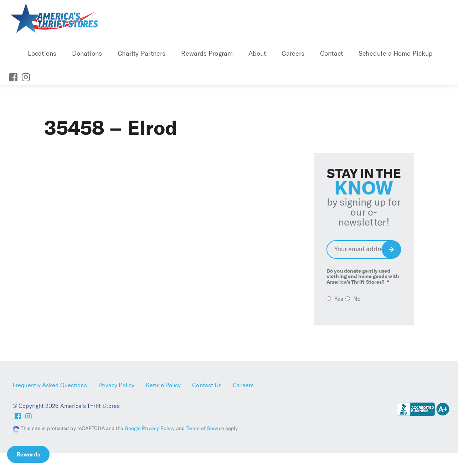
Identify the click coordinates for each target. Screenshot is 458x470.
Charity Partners (142, 53)
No (357, 298)
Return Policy (163, 385)
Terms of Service (205, 428)
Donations (87, 53)
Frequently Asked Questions (49, 385)
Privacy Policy (116, 385)
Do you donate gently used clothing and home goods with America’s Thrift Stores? (362, 276)
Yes (338, 298)
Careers (293, 53)
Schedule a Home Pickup (395, 53)
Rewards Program (207, 53)
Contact (331, 53)
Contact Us (206, 385)
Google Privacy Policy (150, 428)
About (257, 53)
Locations (42, 53)
